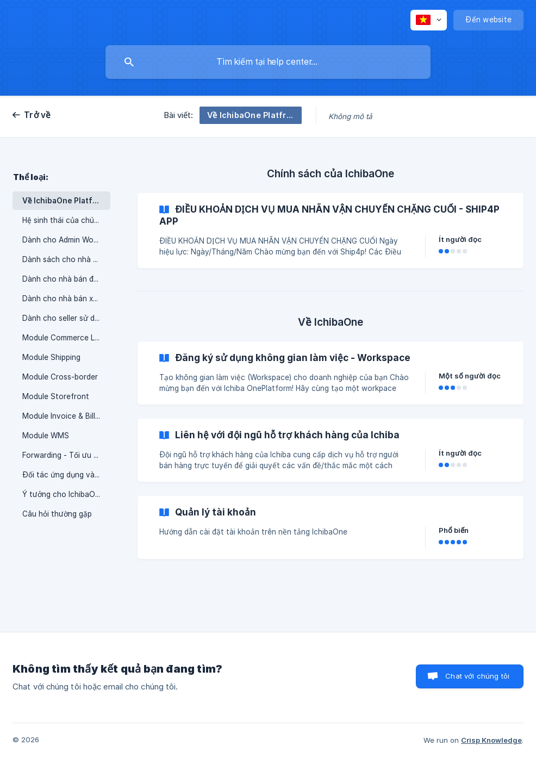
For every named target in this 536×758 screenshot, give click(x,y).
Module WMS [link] (45, 435)
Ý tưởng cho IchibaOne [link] (63, 494)
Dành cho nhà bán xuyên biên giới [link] (66, 298)
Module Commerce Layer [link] (66, 337)
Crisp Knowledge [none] (491, 740)
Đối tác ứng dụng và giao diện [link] (66, 474)
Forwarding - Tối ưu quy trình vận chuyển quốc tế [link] (66, 455)
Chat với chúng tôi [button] (477, 676)
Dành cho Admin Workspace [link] (66, 239)
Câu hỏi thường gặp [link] (57, 514)
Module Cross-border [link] (60, 376)
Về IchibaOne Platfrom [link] (64, 200)
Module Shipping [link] (51, 357)
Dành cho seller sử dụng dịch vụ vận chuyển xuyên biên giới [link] (66, 318)
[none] (428, 20)
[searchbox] (268, 62)
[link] (330, 230)
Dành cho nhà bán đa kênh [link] (66, 279)
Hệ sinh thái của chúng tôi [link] (66, 220)
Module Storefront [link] (55, 396)
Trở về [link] (37, 115)
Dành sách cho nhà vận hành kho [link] (66, 259)
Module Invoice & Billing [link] (63, 416)
